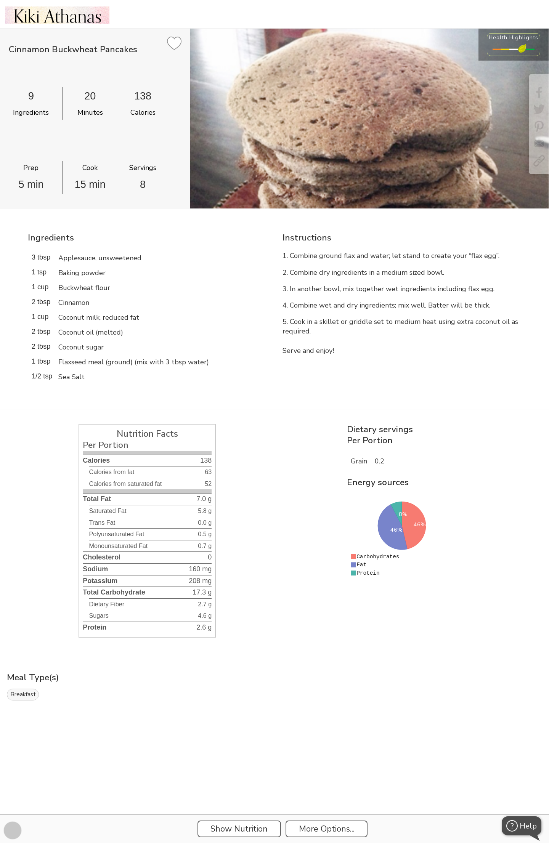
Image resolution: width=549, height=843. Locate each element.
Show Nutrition (239, 829)
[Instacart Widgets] (274, 788)
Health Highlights (513, 37)
